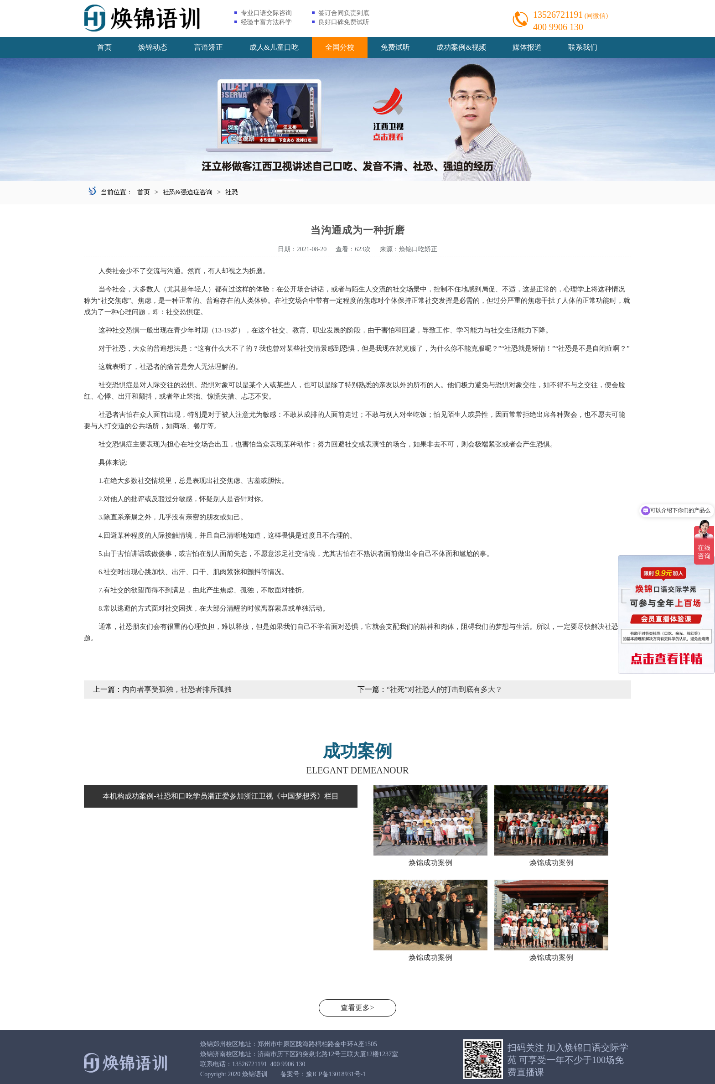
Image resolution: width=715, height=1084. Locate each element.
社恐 (231, 192)
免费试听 (395, 47)
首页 (104, 47)
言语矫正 (208, 47)
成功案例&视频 (461, 47)
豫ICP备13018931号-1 (336, 1074)
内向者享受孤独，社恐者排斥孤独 (177, 689)
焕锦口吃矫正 (418, 249)
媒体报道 (527, 47)
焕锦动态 (152, 47)
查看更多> (357, 1007)
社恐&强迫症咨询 (187, 192)
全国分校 (339, 47)
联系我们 (582, 47)
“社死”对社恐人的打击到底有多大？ (445, 689)
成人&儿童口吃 (274, 47)
